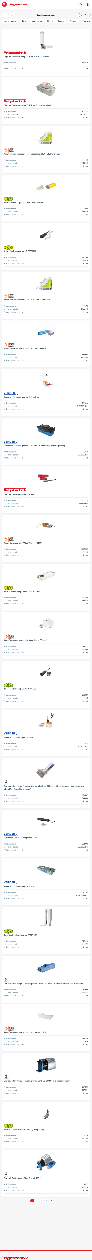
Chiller (24, 21)
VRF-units (73, 21)
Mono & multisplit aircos (55, 21)
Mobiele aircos (37, 21)
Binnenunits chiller (10, 21)
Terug (8, 15)
